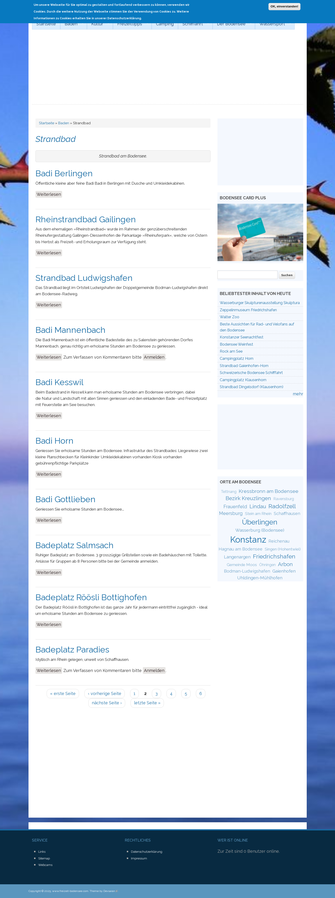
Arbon (285, 564)
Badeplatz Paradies (72, 649)
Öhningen (267, 565)
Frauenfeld (235, 506)
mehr (298, 393)
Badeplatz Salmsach (74, 545)
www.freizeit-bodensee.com (70, 891)
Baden (72, 23)
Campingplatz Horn (236, 358)
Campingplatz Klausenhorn (243, 380)
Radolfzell (282, 506)
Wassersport (273, 23)
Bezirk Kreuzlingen (248, 498)
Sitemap (44, 858)
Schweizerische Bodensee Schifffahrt (251, 372)
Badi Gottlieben (65, 499)
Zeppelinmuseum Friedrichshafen (248, 310)
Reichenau (278, 541)
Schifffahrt (193, 23)
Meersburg (231, 513)
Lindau (257, 506)
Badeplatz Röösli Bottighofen (91, 597)
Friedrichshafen (274, 556)
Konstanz (248, 539)
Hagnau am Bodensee (240, 549)
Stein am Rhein (258, 513)
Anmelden (154, 357)
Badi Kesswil (59, 382)
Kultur (98, 23)
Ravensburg (283, 499)
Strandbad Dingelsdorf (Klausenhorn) (251, 387)
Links (41, 851)
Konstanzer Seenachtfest (241, 337)
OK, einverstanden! (284, 5)
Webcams (45, 865)
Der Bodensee (232, 23)
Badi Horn (54, 441)
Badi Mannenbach (70, 330)
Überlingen (259, 522)
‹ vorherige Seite (104, 693)
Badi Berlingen (64, 173)
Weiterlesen (49, 194)
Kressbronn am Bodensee (268, 491)
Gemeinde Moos (242, 564)
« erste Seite (63, 693)
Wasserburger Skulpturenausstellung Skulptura (260, 303)
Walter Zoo (229, 317)
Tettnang (228, 491)
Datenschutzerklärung (146, 851)
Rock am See (231, 351)
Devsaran (110, 891)
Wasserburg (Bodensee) (259, 530)
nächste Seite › (107, 702)
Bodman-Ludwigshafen (247, 571)
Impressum (139, 858)
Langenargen (237, 556)
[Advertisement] (167, 69)
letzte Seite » (147, 702)
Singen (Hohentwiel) (283, 549)
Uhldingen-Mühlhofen (259, 577)
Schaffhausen (287, 513)
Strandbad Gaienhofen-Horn (244, 366)
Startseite (46, 23)
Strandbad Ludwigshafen (84, 278)
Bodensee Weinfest (236, 344)
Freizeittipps (130, 23)
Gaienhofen (284, 571)
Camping (165, 23)
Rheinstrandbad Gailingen (85, 219)
